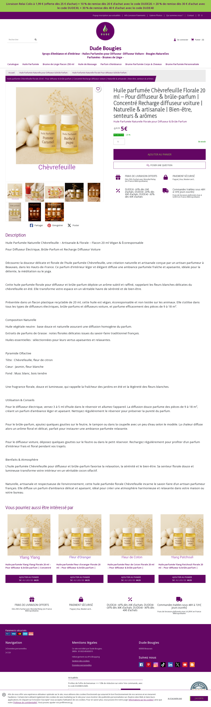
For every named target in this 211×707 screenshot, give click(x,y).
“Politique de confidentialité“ (25, 702)
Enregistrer (55, 225)
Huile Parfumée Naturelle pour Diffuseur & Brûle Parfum (43, 72)
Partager (36, 225)
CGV (8, 652)
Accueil (11, 72)
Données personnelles (16, 648)
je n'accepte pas (175, 698)
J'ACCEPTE (199, 698)
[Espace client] (181, 40)
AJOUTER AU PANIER (159, 154)
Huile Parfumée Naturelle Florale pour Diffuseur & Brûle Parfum (150, 121)
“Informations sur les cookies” (141, 699)
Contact (190, 15)
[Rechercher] (36, 40)
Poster (73, 225)
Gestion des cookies (80, 661)
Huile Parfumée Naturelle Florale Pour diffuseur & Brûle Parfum (99, 72)
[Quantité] (119, 142)
